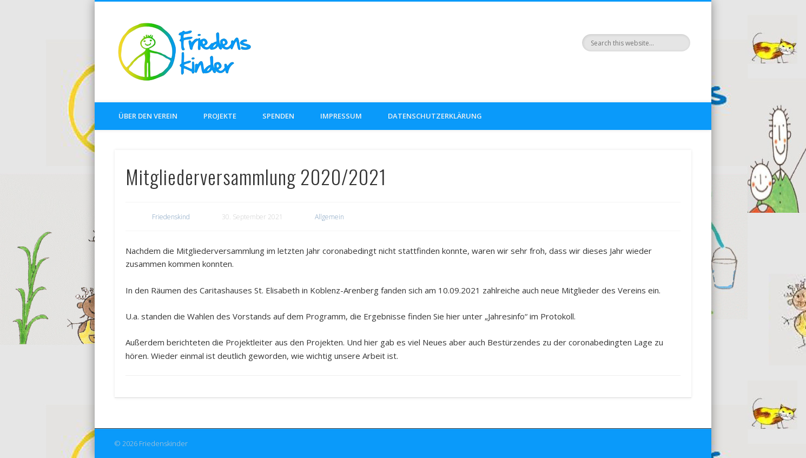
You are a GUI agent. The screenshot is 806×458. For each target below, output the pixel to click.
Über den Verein (147, 116)
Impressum (341, 116)
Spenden (278, 116)
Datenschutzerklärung (435, 116)
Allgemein (329, 216)
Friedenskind (171, 216)
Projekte (219, 116)
